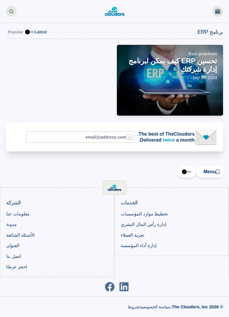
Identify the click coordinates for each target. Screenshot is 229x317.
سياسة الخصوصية (155, 306)
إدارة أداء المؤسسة (139, 245)
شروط (134, 306)
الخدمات (129, 203)
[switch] (30, 32)
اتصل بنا (13, 256)
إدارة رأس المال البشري (143, 224)
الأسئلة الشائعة (20, 235)
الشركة (13, 203)
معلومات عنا (18, 213)
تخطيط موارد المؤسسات (144, 213)
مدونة (11, 224)
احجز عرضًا (16, 266)
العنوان (12, 245)
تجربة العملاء (132, 235)
